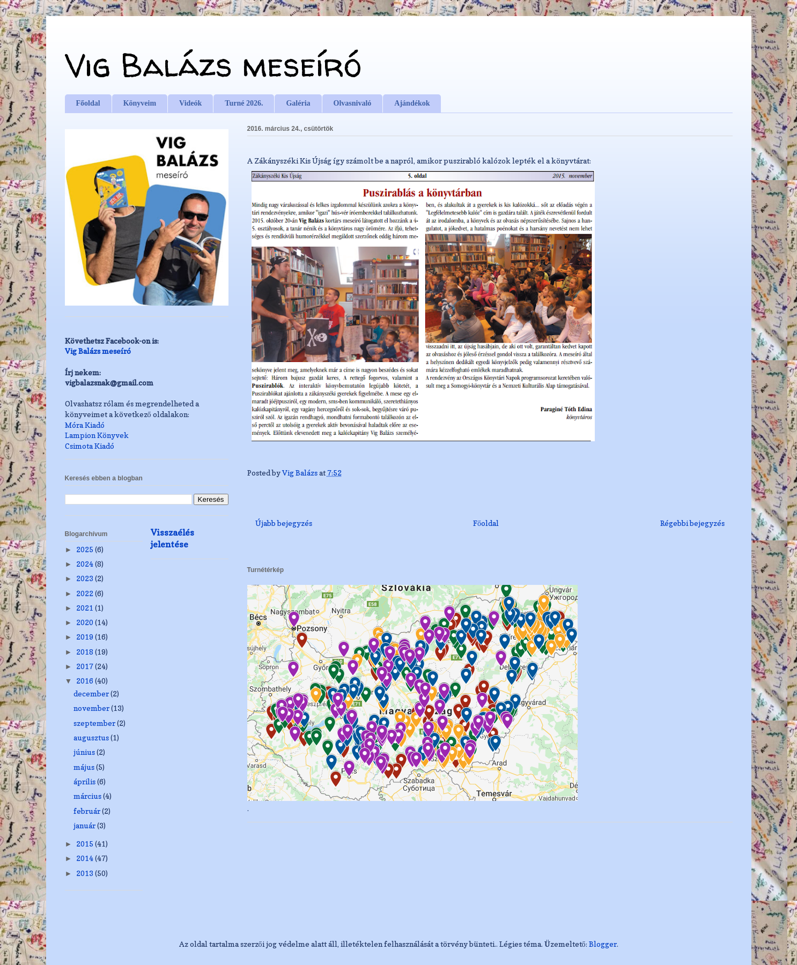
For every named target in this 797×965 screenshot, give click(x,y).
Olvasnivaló (353, 103)
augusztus (91, 737)
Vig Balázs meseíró (213, 65)
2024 (85, 563)
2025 (85, 549)
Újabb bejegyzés (283, 523)
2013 (85, 873)
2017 (85, 666)
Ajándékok (412, 103)
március (88, 795)
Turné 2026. (244, 103)
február (87, 810)
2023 (85, 578)
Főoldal (88, 103)
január (85, 825)
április (85, 781)
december (91, 693)
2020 (85, 622)
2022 (85, 593)
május (84, 766)
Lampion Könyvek (97, 435)
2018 (85, 651)
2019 (85, 636)
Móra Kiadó (85, 424)
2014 (85, 858)
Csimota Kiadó (89, 445)
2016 (85, 680)
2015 (85, 843)
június (85, 751)
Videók (190, 103)
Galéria (298, 103)
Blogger (603, 943)
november (92, 707)
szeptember (95, 723)
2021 (85, 607)
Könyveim (139, 103)
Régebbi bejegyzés (692, 523)
